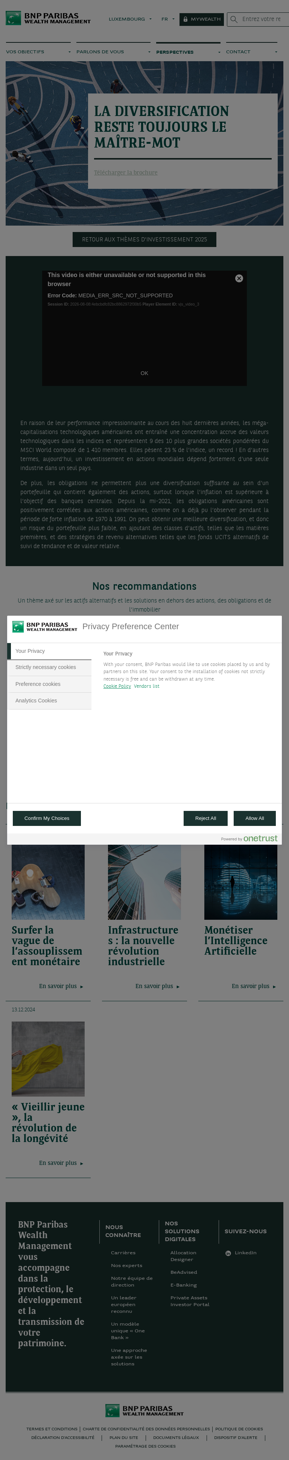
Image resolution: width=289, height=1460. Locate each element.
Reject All (205, 818)
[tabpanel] (189, 672)
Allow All (254, 818)
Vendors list (147, 686)
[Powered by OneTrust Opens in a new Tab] (249, 840)
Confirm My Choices (46, 818)
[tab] (49, 651)
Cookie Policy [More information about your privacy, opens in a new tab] (117, 686)
